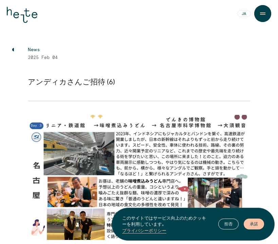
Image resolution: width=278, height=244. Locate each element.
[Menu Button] (262, 13)
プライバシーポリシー (144, 230)
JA (244, 14)
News (34, 49)
